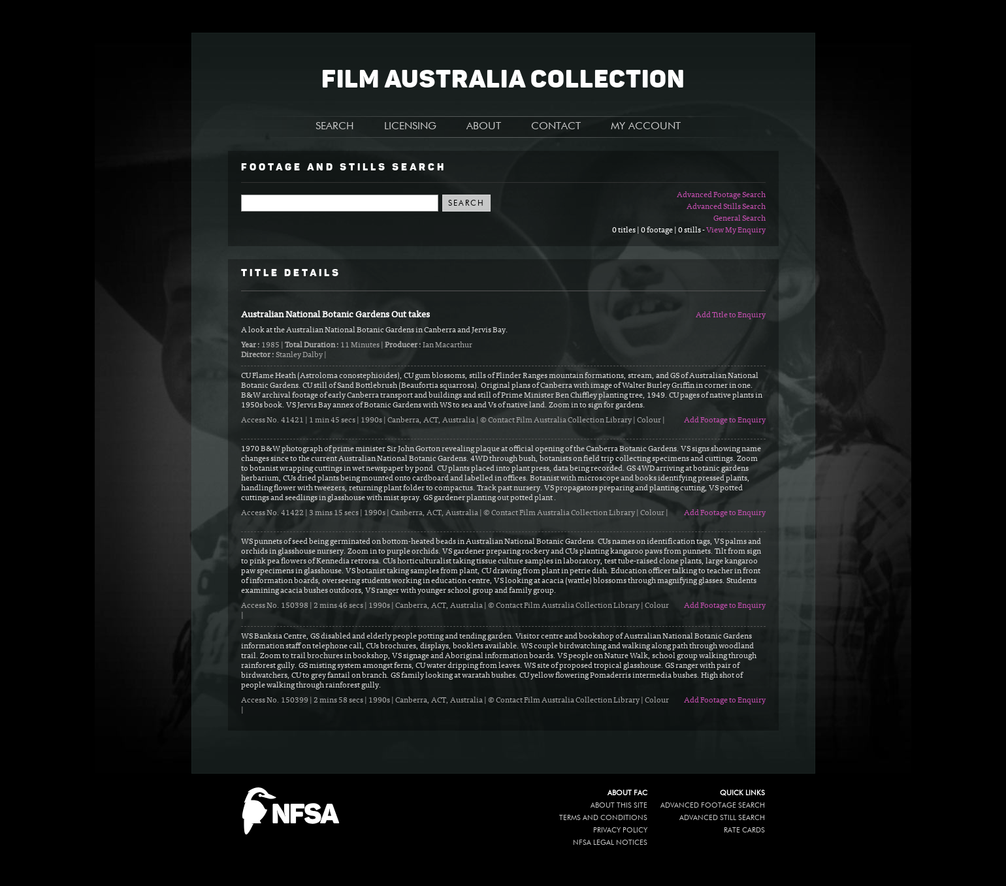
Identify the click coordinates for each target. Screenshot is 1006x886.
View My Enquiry (736, 230)
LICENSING (410, 126)
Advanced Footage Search (721, 195)
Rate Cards (744, 830)
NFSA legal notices (610, 842)
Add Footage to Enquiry (725, 420)
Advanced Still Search (722, 817)
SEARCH (335, 126)
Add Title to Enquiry (731, 315)
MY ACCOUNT (646, 126)
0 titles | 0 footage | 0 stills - (659, 230)
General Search (739, 219)
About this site (619, 805)
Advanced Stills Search (726, 207)
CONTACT (556, 126)
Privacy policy (620, 830)
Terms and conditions (603, 817)
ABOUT (483, 126)
